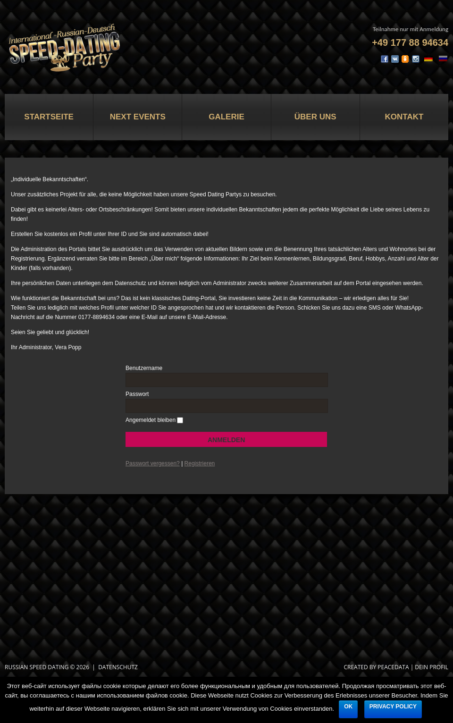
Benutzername (144, 368)
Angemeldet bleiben (151, 420)
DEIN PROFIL (431, 667)
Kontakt (404, 116)
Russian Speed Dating (36, 667)
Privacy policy (393, 706)
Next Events (138, 116)
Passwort (137, 394)
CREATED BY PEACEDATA (376, 667)
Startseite (49, 116)
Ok (348, 706)
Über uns (315, 116)
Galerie (226, 116)
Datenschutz (118, 667)
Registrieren (200, 463)
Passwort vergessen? (153, 463)
